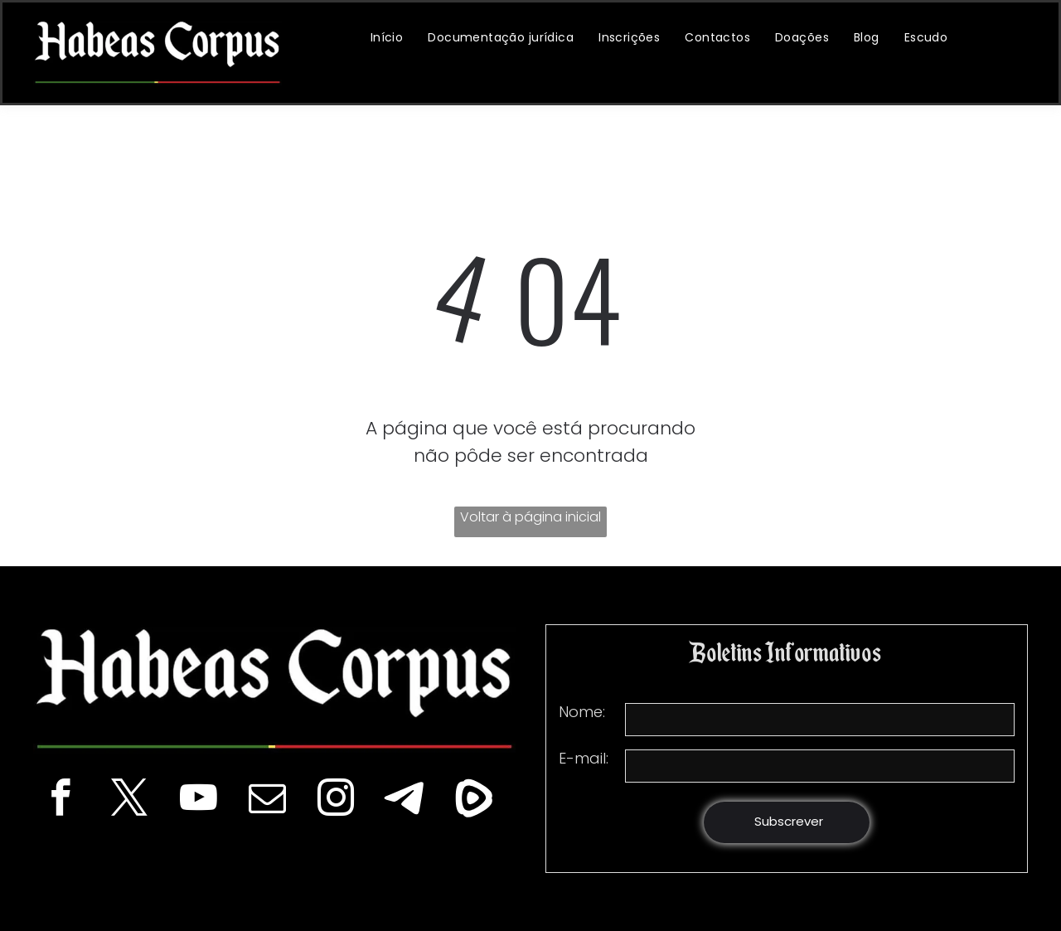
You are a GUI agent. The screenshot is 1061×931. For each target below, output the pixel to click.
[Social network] (473, 800)
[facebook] (61, 800)
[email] (267, 800)
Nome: (582, 711)
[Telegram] (405, 800)
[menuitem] (387, 38)
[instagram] (336, 800)
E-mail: (583, 758)
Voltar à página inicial (530, 516)
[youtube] (198, 800)
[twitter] (129, 800)
